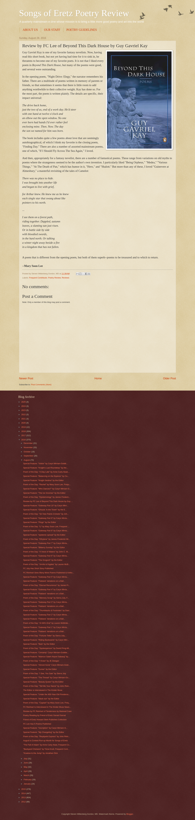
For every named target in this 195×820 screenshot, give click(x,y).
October (27, 452)
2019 (23, 427)
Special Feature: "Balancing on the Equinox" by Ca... (46, 476)
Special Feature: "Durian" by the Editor (40, 669)
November (28, 447)
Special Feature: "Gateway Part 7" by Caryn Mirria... (45, 543)
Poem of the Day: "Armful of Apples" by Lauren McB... (46, 564)
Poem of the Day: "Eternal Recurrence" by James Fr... (46, 585)
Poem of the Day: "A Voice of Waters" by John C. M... (46, 552)
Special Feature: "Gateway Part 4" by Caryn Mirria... (45, 589)
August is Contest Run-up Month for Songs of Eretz (45, 740)
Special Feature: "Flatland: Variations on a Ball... (44, 581)
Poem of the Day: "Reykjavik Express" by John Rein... (46, 736)
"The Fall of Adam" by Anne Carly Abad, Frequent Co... (47, 745)
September (29, 456)
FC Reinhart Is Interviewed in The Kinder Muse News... (47, 707)
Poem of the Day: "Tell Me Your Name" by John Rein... (46, 686)
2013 (23, 797)
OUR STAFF (52, 29)
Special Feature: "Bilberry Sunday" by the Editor (44, 547)
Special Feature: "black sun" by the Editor (41, 699)
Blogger (129, 814)
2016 (23, 440)
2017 (23, 435)
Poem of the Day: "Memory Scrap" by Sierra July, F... (46, 598)
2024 (23, 406)
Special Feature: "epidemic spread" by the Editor (44, 535)
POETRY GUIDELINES (81, 29)
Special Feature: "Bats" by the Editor (39, 644)
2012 (23, 802)
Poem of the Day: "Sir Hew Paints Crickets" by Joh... (46, 514)
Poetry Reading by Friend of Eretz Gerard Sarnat (44, 715)
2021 (23, 419)
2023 (23, 410)
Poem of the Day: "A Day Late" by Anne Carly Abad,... (46, 472)
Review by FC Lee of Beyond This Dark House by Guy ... (48, 501)
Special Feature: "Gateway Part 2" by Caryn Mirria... (45, 615)
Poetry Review (54, 278)
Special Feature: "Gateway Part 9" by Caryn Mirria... (45, 518)
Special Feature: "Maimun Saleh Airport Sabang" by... (46, 656)
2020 (23, 423)
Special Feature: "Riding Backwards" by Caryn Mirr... (46, 640)
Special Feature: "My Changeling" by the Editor (43, 732)
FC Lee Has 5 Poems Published (37, 724)
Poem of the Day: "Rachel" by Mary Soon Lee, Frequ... (47, 484)
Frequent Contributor (38, 278)
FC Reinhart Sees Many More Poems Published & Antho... (48, 573)
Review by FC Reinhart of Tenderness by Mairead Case (47, 711)
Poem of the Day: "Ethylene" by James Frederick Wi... (46, 539)
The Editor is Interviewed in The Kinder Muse (42, 690)
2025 (23, 402)
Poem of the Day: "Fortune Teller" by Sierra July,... (45, 636)
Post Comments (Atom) (41, 384)
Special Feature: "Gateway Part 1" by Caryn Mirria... (45, 627)
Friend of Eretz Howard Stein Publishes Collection (45, 719)
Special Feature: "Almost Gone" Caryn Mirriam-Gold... (46, 665)
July (26, 758)
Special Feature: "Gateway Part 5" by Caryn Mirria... (45, 577)
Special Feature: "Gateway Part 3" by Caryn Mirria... (45, 602)
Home (98, 378)
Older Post (169, 378)
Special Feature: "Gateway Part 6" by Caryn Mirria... (45, 556)
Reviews (65, 278)
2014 (23, 793)
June (26, 763)
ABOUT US (30, 29)
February (28, 779)
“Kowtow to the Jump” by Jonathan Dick (40, 753)
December (28, 443)
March (27, 775)
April (26, 771)
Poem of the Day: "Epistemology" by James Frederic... (46, 497)
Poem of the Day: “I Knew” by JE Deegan (41, 661)
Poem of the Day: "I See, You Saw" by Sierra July (44, 673)
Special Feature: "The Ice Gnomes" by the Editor (44, 493)
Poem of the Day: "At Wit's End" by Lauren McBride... (46, 623)
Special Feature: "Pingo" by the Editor (39, 522)
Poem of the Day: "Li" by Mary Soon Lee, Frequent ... (46, 526)
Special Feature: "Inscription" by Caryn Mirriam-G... (45, 728)
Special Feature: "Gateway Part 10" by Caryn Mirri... (45, 505)
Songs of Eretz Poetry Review (74, 13)
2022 (23, 414)
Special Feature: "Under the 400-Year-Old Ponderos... (46, 694)
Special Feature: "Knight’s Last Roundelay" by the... (45, 468)
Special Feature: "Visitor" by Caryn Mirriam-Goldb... (45, 463)
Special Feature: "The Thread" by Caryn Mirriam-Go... (46, 677)
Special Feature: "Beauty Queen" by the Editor (43, 682)
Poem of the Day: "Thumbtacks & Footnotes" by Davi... (47, 610)
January (27, 784)
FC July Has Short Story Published (38, 568)
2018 (23, 431)
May (26, 767)
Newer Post (26, 378)
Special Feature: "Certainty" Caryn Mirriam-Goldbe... (46, 652)
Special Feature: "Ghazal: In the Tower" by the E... (45, 510)
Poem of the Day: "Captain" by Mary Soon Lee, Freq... (46, 703)
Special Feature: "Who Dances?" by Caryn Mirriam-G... (47, 489)
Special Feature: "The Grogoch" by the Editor (42, 560)
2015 (23, 789)
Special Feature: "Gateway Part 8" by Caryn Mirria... (45, 530)
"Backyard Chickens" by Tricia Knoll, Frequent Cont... (46, 749)
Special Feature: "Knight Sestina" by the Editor (43, 480)
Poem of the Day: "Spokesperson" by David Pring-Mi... (46, 648)
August (27, 460)
